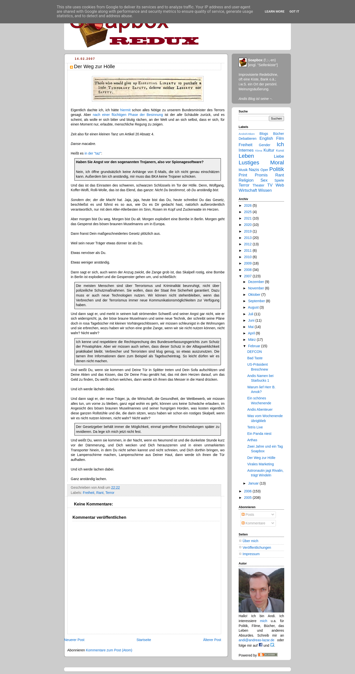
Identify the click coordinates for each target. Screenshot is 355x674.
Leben (246, 156)
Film (280, 138)
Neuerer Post (74, 640)
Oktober (254, 295)
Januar (254, 483)
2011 (248, 250)
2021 (248, 218)
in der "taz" (93, 153)
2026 (248, 205)
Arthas (252, 440)
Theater (258, 185)
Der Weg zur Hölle (261, 458)
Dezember (256, 282)
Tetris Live (255, 427)
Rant (100, 493)
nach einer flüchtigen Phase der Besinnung (128, 115)
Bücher (278, 134)
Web (280, 185)
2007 (248, 276)
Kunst (280, 150)
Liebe (279, 156)
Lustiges (249, 162)
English (266, 138)
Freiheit (88, 493)
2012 (248, 244)
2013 (248, 238)
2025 (248, 212)
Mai (251, 327)
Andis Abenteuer (260, 409)
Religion (246, 180)
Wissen (265, 190)
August (254, 307)
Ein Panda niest (259, 434)
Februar (254, 346)
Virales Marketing (260, 464)
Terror (109, 493)
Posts (248, 515)
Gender (264, 145)
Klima (258, 150)
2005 (248, 498)
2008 (248, 270)
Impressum (251, 554)
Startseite (144, 640)
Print (243, 175)
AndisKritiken (247, 133)
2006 (248, 491)
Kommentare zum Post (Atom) (109, 650)
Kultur (269, 150)
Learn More (274, 11)
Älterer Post (212, 640)
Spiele (279, 180)
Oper (264, 170)
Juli (251, 314)
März (252, 340)
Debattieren (247, 139)
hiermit (125, 110)
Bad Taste (255, 358)
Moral (277, 162)
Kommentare (253, 523)
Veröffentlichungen (257, 547)
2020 (248, 225)
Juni (251, 320)
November (256, 288)
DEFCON (254, 352)
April (252, 333)
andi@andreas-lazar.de (256, 640)
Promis (261, 175)
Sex (263, 180)
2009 (248, 263)
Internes (246, 150)
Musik (243, 170)
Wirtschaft (248, 190)
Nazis (254, 169)
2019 (248, 231)
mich (263, 621)
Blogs (264, 134)
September (257, 301)
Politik (276, 169)
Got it (294, 11)
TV (269, 185)
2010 (248, 257)
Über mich (250, 541)
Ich (280, 144)
